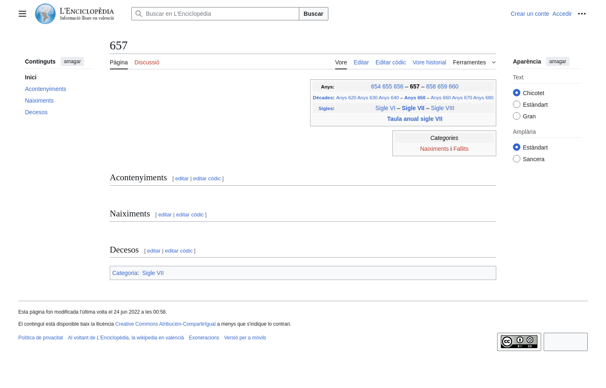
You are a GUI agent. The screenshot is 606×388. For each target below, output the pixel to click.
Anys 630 (367, 97)
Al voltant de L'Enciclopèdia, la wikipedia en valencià (126, 338)
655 (387, 86)
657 (415, 86)
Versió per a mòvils (245, 338)
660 (453, 86)
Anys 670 (462, 97)
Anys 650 (415, 97)
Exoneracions (204, 338)
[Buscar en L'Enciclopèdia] (215, 13)
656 (398, 86)
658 (431, 86)
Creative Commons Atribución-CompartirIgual (165, 324)
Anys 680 (483, 97)
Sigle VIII (442, 108)
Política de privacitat (40, 338)
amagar (72, 61)
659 (442, 86)
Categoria (125, 273)
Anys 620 (346, 97)
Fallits (461, 148)
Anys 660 (441, 97)
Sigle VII (414, 108)
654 (376, 86)
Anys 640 (389, 97)
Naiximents (434, 148)
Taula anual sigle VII (415, 118)
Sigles (325, 108)
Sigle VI (385, 108)
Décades (323, 97)
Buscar (313, 13)
